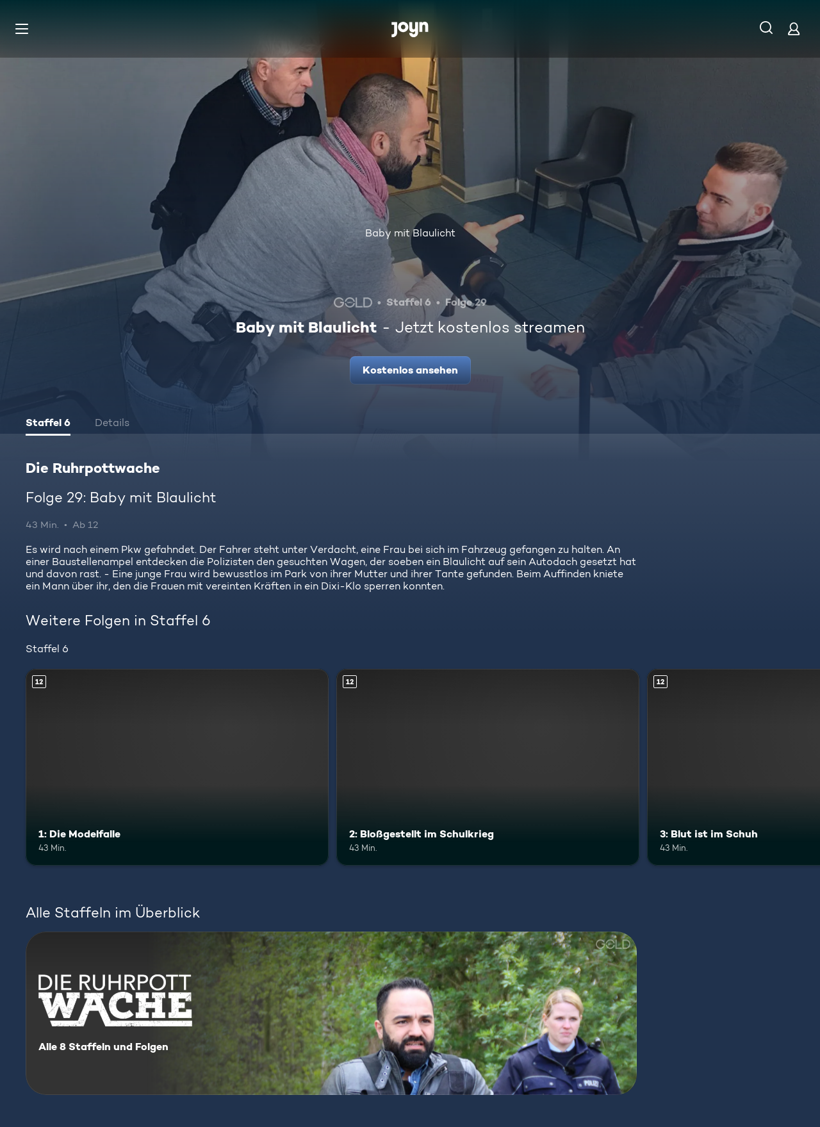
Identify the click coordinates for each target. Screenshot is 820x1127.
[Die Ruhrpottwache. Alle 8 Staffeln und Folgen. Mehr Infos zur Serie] (331, 1013)
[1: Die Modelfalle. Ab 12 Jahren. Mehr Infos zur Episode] (177, 767)
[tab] (48, 424)
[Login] (794, 28)
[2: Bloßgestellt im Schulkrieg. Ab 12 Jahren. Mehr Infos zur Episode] (487, 767)
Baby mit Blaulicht (410, 233)
